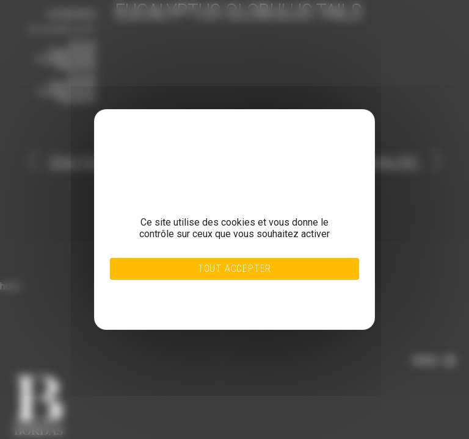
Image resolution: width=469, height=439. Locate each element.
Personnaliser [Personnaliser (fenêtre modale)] (209, 297)
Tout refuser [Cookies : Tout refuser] (209, 289)
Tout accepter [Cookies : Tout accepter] (234, 268)
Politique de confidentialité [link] (210, 304)
